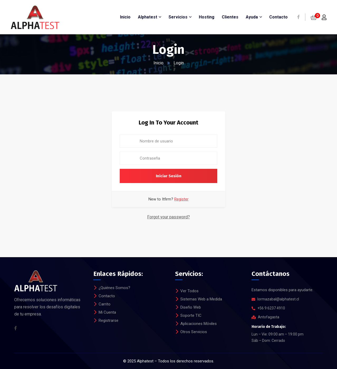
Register (181, 199)
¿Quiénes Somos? (114, 287)
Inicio (158, 62)
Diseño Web (190, 307)
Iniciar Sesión (168, 176)
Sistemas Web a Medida (201, 299)
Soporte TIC (190, 315)
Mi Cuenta (107, 312)
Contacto (107, 296)
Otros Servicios (193, 331)
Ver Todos (189, 291)
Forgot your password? (168, 216)
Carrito (104, 304)
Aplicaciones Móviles (198, 323)
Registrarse (108, 320)
